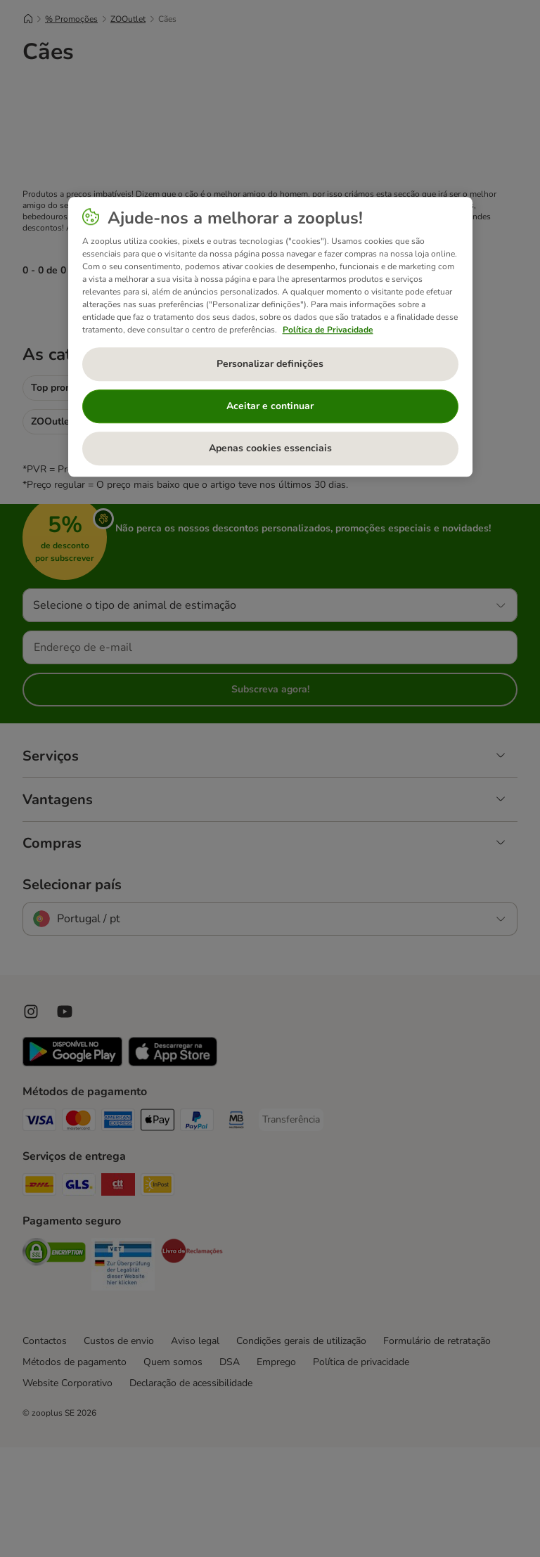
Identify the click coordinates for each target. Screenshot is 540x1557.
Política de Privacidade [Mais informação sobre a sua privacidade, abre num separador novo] (328, 329)
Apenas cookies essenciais (270, 449)
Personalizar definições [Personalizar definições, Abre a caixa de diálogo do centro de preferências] (270, 364)
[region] (270, 337)
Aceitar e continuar (270, 406)
